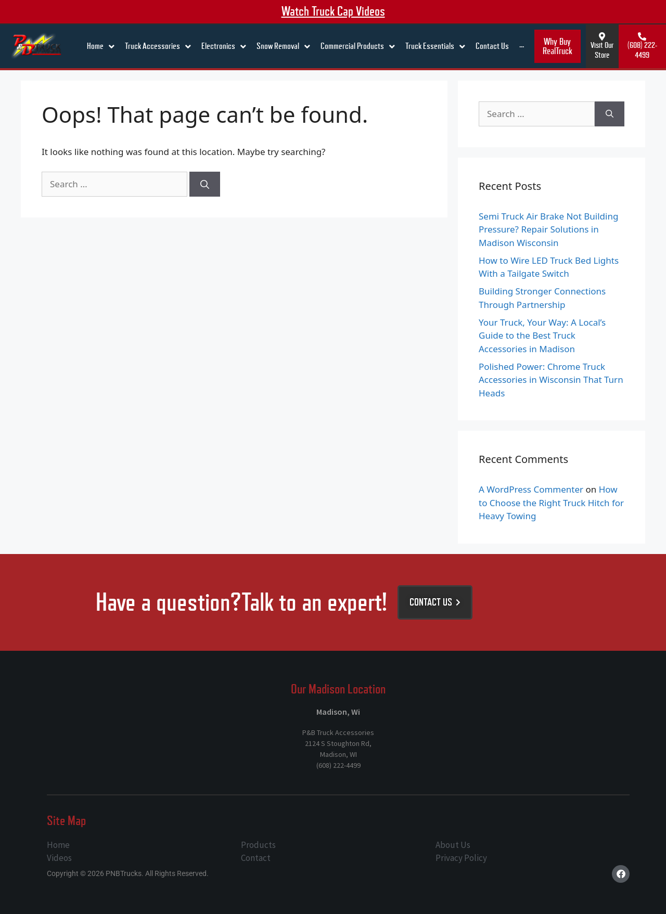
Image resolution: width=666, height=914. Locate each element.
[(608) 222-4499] (642, 36)
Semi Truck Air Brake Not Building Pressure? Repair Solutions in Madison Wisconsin (548, 229)
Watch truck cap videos (333, 11)
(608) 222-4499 (642, 50)
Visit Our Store (602, 50)
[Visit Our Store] (602, 36)
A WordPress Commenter (531, 489)
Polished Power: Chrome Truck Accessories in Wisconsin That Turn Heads (551, 380)
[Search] (204, 184)
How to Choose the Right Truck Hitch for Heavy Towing (551, 502)
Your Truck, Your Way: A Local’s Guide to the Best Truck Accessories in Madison (542, 335)
